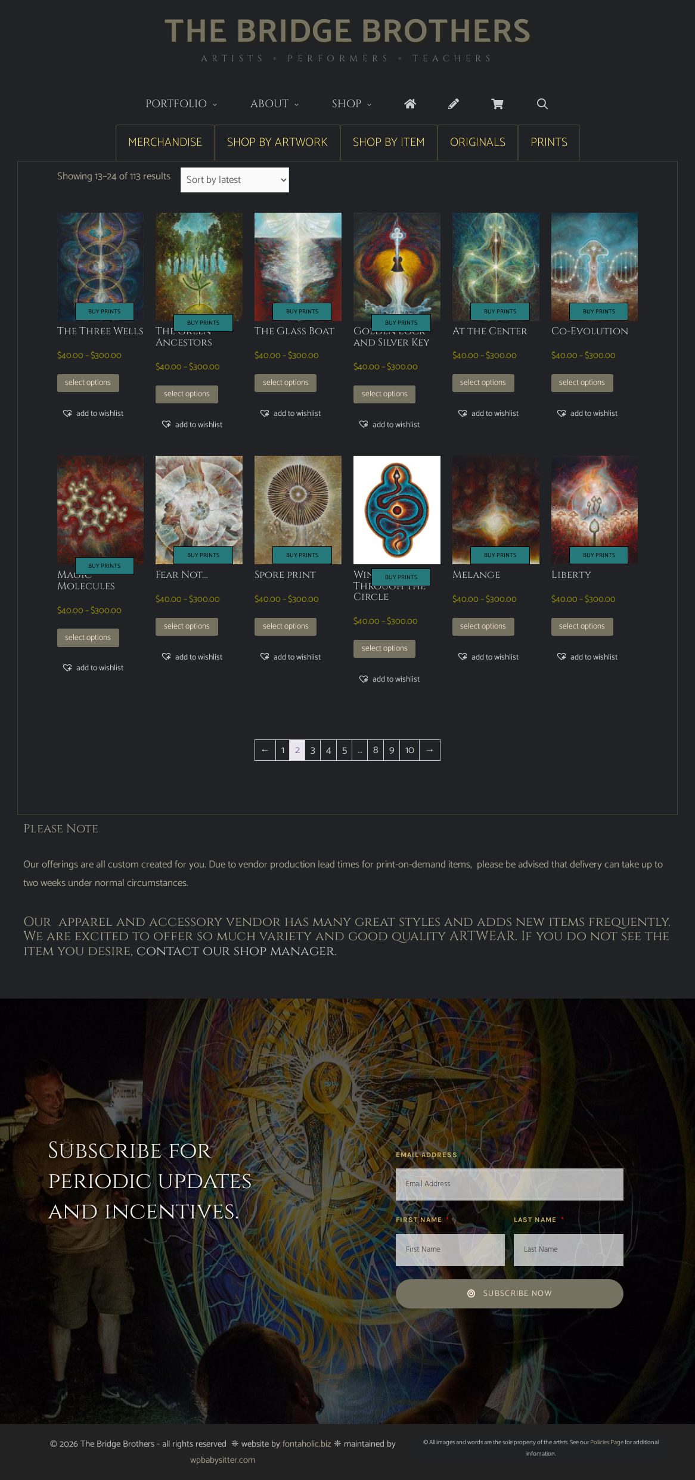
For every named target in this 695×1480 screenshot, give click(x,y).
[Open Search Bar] (542, 104)
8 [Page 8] (375, 750)
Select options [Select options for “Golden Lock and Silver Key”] (385, 393)
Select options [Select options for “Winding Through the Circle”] (385, 648)
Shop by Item (389, 143)
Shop (360, 105)
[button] (92, 413)
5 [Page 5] (344, 750)
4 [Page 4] (328, 750)
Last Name (536, 1219)
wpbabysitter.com (222, 1460)
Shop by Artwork (277, 143)
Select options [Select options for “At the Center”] (483, 382)
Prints (548, 143)
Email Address (428, 1155)
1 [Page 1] (282, 750)
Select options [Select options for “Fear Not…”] (187, 626)
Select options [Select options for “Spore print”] (286, 626)
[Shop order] (235, 179)
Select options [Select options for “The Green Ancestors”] (187, 393)
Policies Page (606, 1442)
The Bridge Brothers (348, 32)
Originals (477, 143)
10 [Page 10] (409, 750)
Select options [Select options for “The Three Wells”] (88, 382)
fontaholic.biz (307, 1444)
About (283, 105)
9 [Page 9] (392, 750)
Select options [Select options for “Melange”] (483, 626)
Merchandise (165, 143)
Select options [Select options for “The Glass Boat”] (286, 382)
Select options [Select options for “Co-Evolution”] (582, 382)
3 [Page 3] (313, 750)
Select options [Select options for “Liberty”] (582, 626)
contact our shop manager (235, 951)
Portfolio (189, 105)
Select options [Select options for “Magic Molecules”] (88, 637)
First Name (420, 1219)
